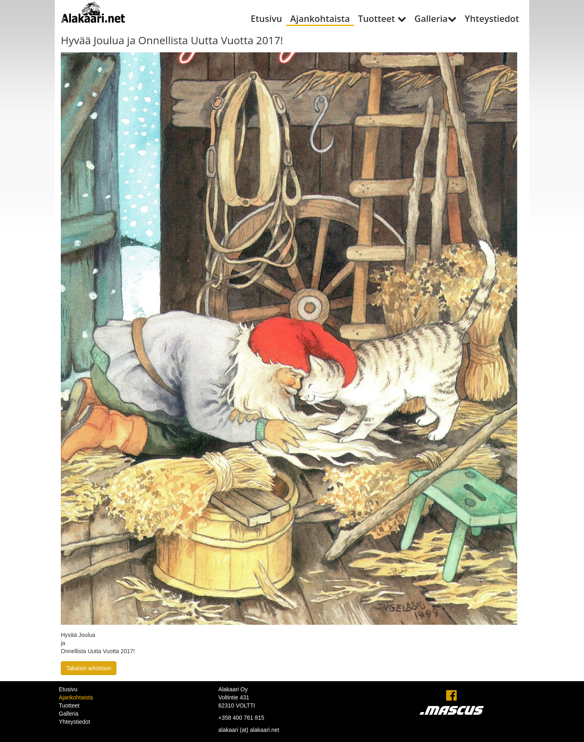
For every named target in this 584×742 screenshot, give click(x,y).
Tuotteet (382, 18)
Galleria (435, 18)
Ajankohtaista (320, 18)
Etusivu (266, 18)
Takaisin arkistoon (88, 668)
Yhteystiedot (492, 18)
